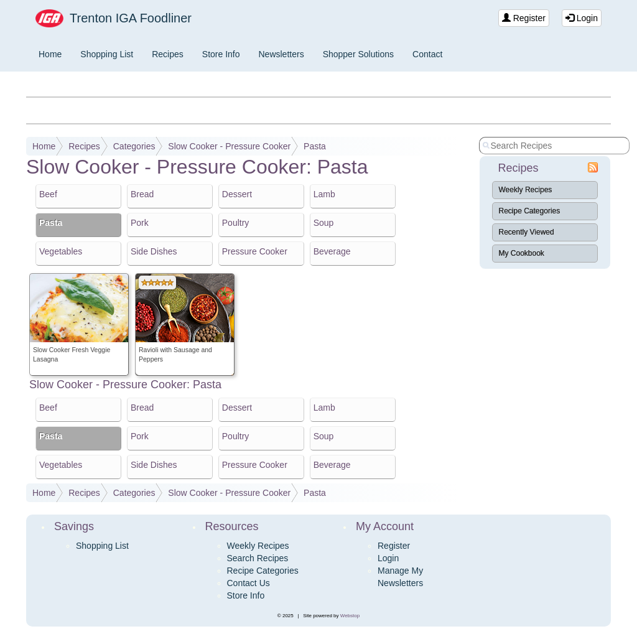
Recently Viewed (526, 232)
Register (524, 18)
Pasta (315, 146)
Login (581, 18)
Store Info (221, 54)
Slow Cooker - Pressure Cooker (229, 146)
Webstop (350, 615)
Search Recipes (258, 558)
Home (50, 54)
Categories (134, 146)
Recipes (168, 54)
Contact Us (248, 583)
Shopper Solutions (358, 54)
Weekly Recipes (525, 189)
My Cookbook (521, 253)
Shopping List (106, 54)
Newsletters (281, 54)
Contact (427, 54)
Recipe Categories (529, 211)
